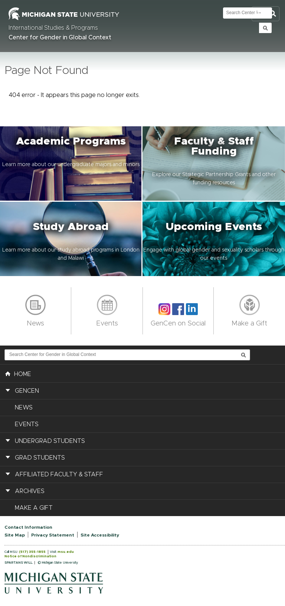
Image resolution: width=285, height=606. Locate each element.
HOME (18, 373)
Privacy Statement (52, 535)
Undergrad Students (50, 441)
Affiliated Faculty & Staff (59, 474)
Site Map (14, 535)
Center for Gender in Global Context (60, 37)
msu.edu (66, 552)
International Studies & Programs (53, 28)
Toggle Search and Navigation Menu (265, 14)
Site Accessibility (100, 535)
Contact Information (28, 527)
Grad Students (40, 458)
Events (107, 323)
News (35, 323)
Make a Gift (249, 323)
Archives (30, 491)
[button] (71, 163)
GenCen (27, 391)
